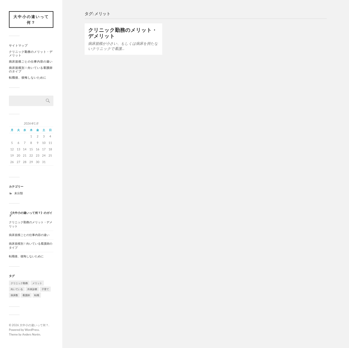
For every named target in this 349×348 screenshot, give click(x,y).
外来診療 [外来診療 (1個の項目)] (32, 289)
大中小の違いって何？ (31, 19)
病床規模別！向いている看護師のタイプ (31, 69)
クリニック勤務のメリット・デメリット (31, 53)
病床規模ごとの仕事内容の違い (31, 61)
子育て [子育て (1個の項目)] (45, 289)
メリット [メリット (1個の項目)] (37, 283)
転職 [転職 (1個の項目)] (36, 295)
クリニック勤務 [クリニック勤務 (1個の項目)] (19, 283)
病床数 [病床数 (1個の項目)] (14, 295)
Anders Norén (31, 334)
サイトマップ (18, 45)
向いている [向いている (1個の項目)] (17, 289)
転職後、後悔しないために (27, 77)
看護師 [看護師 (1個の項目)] (26, 295)
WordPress (32, 330)
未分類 (18, 193)
